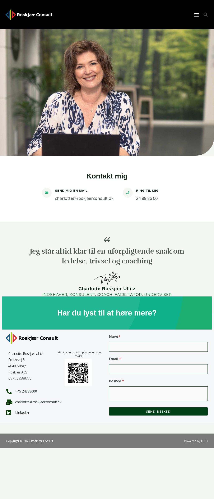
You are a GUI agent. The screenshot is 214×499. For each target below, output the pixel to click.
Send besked (158, 411)
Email (115, 359)
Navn (115, 336)
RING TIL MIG (147, 190)
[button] (197, 15)
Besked (116, 381)
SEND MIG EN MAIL (71, 190)
